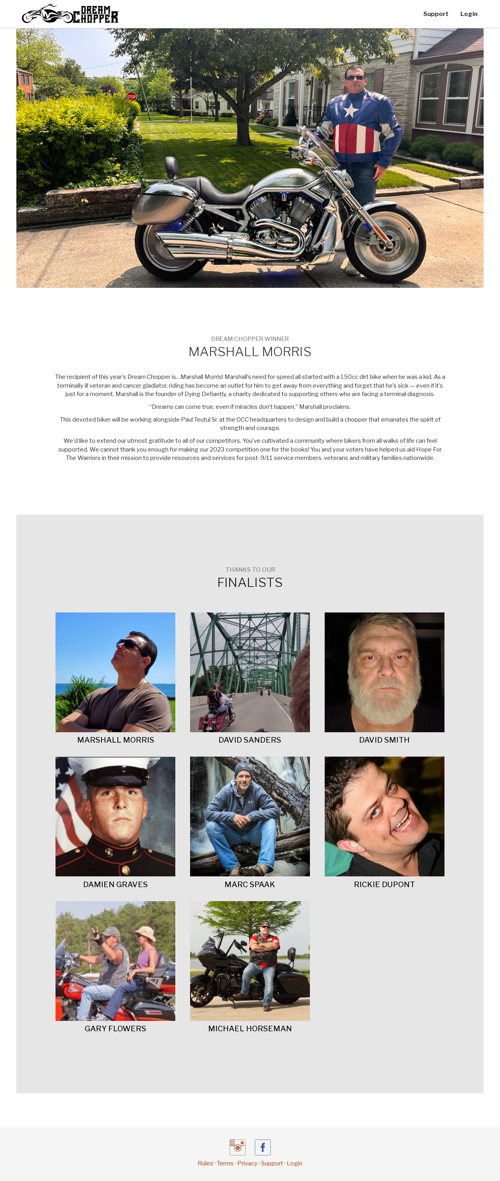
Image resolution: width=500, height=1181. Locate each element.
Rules (205, 1163)
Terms (225, 1163)
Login (469, 14)
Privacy (247, 1163)
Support (435, 14)
